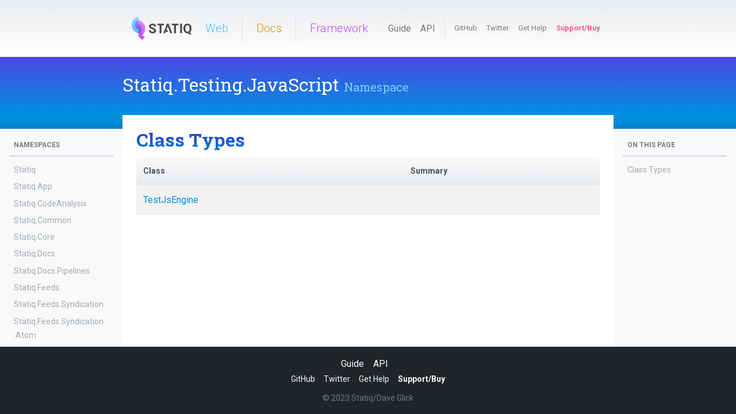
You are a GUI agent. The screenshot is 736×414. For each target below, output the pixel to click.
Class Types (649, 169)
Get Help (532, 28)
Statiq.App (33, 186)
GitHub (465, 28)
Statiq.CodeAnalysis (50, 203)
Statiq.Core (34, 236)
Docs (269, 28)
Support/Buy (578, 28)
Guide (399, 28)
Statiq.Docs (34, 253)
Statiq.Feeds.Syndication (58, 304)
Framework (339, 28)
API (427, 28)
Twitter (497, 28)
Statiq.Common (42, 220)
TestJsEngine (170, 199)
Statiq (25, 169)
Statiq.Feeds (36, 287)
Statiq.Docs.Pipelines (52, 270)
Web (216, 28)
